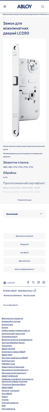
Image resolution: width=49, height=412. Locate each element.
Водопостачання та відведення (17, 339)
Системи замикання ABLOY (15, 357)
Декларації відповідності (14, 373)
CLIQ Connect (8, 360)
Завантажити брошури (13, 367)
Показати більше (24, 200)
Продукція (7, 345)
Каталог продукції (10, 390)
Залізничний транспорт (13, 333)
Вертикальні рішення (12, 318)
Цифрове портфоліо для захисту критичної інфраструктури (17, 380)
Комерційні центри (11, 321)
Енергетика (7, 324)
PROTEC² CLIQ (8, 364)
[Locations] (9, 281)
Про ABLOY (7, 393)
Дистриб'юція (8, 408)
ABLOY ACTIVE (8, 348)
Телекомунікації (9, 336)
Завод (5, 396)
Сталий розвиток (10, 402)
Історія (5, 399)
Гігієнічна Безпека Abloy (14, 384)
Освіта (5, 327)
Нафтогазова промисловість (16, 330)
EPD (4, 405)
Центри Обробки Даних (13, 342)
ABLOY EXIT (7, 354)
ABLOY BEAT (7, 387)
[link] (24, 236)
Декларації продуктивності (15, 370)
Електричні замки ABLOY (14, 351)
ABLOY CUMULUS (10, 376)
